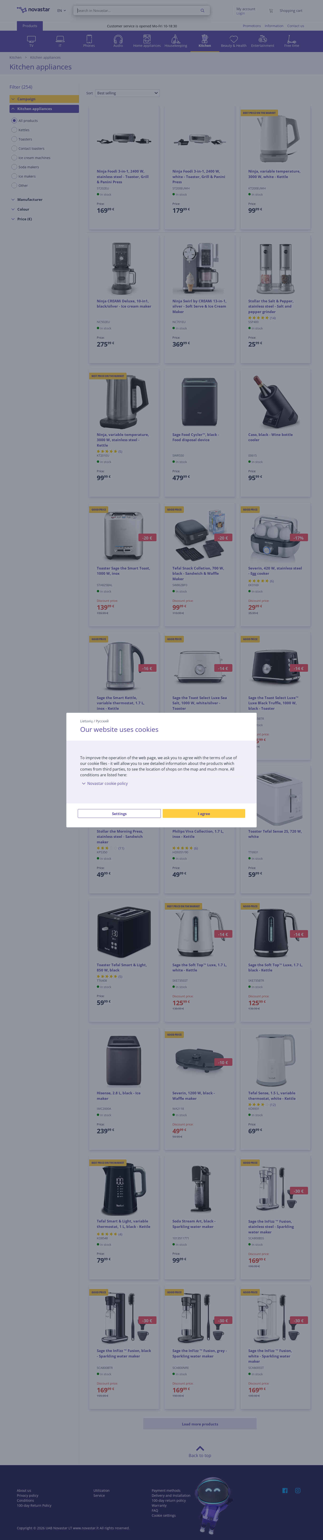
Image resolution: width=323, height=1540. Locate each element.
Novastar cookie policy (104, 783)
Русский (102, 721)
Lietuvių (86, 721)
